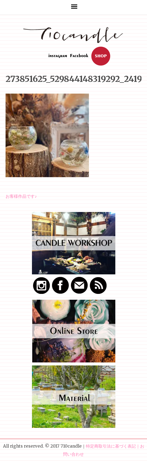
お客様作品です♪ (21, 196)
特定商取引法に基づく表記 (111, 446)
